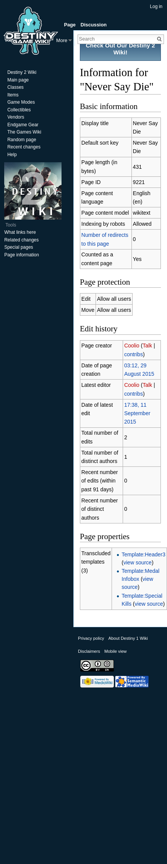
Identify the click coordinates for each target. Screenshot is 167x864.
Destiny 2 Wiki (21, 72)
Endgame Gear (22, 124)
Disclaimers (89, 651)
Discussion (94, 25)
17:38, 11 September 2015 (137, 413)
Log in (156, 6)
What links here (20, 232)
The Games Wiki (24, 132)
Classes (15, 87)
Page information (21, 255)
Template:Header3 (143, 554)
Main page (18, 80)
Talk (147, 345)
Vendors (15, 117)
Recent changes (24, 147)
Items (12, 95)
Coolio (131, 345)
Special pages (18, 247)
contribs (133, 354)
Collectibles (19, 109)
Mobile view (115, 651)
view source (137, 562)
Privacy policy (91, 638)
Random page (21, 139)
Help (12, 154)
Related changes (21, 240)
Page (70, 25)
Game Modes (21, 102)
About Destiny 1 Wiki (128, 638)
